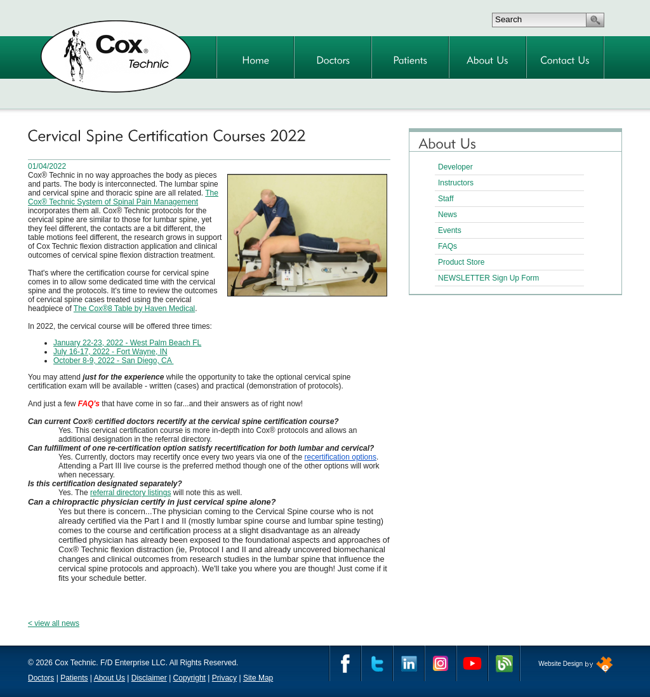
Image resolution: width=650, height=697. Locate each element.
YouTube (472, 663)
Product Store (461, 262)
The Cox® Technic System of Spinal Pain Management (123, 197)
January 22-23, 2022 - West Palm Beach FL (127, 342)
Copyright (189, 678)
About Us (109, 678)
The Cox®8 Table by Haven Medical (134, 308)
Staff (445, 198)
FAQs (447, 246)
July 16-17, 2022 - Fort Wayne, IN (110, 351)
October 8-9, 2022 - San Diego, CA (113, 360)
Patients (74, 678)
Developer (455, 167)
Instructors (456, 182)
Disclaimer (149, 678)
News (447, 214)
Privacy (224, 678)
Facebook (345, 663)
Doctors (41, 678)
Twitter (377, 663)
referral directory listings (130, 492)
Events (449, 230)
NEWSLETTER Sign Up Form (488, 278)
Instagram (440, 663)
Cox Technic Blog (504, 663)
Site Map (258, 678)
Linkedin (409, 663)
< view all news (53, 623)
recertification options (340, 457)
